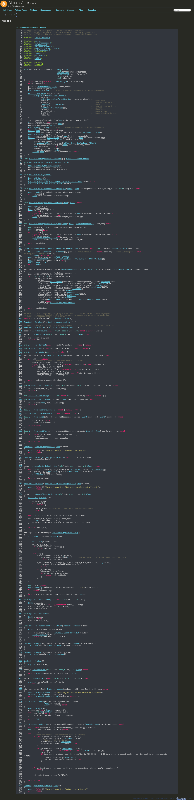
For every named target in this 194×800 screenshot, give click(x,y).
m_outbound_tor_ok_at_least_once (65, 181)
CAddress (60, 252)
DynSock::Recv (39, 670)
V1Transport (34, 536)
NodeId (54, 536)
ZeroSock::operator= (45, 447)
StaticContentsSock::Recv (45, 466)
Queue (76, 643)
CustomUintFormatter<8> (58, 99)
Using (43, 99)
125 (19, 248)
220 (19, 417)
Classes (71, 10)
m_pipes (34, 645)
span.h (38, 57)
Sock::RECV (67, 749)
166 (19, 322)
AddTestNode (34, 262)
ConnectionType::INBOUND (62, 303)
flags (79, 334)
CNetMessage (34, 587)
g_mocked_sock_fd (60, 318)
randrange (105, 282)
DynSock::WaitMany (38, 724)
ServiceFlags (63, 73)
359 (19, 661)
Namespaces (46, 10)
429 (19, 785)
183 (19, 352)
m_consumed (97, 469)
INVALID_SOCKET (68, 327)
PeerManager (61, 81)
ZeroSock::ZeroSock (33, 322)
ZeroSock (28, 447)
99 (19, 203)
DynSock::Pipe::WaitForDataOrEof (45, 626)
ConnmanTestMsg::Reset (40, 174)
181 (19, 348)
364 (19, 670)
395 (19, 724)
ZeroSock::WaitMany (38, 431)
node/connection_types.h (47, 48)
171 (19, 331)
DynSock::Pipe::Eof (38, 613)
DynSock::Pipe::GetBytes (44, 494)
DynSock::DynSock (32, 643)
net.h (37, 41)
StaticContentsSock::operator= (60, 483)
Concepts (60, 10)
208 (19, 396)
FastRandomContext (122, 269)
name (64, 399)
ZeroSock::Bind (35, 348)
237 (19, 447)
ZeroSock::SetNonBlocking (42, 410)
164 (19, 318)
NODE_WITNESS (95, 259)
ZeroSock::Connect (37, 345)
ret (41, 712)
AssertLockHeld (39, 634)
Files (81, 10)
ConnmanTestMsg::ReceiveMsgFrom (45, 224)
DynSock (85, 750)
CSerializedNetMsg (37, 94)
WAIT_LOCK (33, 498)
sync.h (38, 59)
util (14, 15)
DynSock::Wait (36, 701)
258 (19, 483)
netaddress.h (41, 44)
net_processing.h (43, 43)
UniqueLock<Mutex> (72, 626)
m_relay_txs (53, 138)
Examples (91, 10)
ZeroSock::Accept (55, 355)
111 (19, 224)
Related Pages (21, 10)
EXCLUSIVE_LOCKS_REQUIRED (66, 633)
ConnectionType (119, 248)
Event (84, 417)
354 (19, 652)
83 (19, 174)
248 (19, 466)
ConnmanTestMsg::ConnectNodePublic (48, 248)
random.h (39, 53)
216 (19, 410)
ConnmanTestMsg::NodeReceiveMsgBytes (47, 188)
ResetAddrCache (35, 178)
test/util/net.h (42, 37)
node (66, 69)
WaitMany (48, 712)
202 (19, 385)
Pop (56, 696)
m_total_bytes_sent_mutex (46, 166)
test (8, 15)
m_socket (53, 327)
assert (31, 131)
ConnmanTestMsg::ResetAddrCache (45, 159)
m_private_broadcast (38, 181)
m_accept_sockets (55, 645)
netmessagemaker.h (44, 46)
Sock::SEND (67, 738)
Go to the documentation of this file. (31, 28)
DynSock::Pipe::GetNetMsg (65, 533)
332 (19, 613)
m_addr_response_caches (77, 159)
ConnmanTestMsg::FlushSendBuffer (45, 203)
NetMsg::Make (38, 95)
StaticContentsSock (33, 483)
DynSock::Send (39, 678)
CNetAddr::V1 (47, 104)
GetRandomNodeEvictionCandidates (77, 269)
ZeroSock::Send (39, 331)
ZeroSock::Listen (36, 352)
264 (19, 494)
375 (19, 689)
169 (19, 327)
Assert (31, 629)
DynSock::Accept (55, 689)
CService (59, 104)
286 (19, 533)
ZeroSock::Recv (39, 334)
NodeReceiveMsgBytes (42, 238)
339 (19, 626)
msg (42, 587)
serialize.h (40, 55)
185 (19, 355)
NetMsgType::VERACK (86, 143)
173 (19, 334)
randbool (76, 289)
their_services (54, 139)
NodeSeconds (56, 282)
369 (19, 678)
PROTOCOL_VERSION (91, 132)
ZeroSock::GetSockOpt (38, 385)
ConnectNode (49, 252)
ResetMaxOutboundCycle (39, 180)
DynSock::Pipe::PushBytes (42, 599)
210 (19, 399)
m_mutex (42, 498)
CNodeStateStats (36, 134)
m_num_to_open (56, 183)
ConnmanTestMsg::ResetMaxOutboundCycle (48, 162)
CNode (59, 69)
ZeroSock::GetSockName (39, 399)
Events (49, 710)
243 (19, 457)
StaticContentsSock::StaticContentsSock (44, 457)
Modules (33, 10)
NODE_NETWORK (79, 259)
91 (19, 188)
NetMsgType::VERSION (56, 95)
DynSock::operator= (43, 785)
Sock (50, 322)
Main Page (7, 10)
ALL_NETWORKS (54, 299)
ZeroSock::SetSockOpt (38, 396)
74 (19, 159)
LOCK (30, 166)
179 (19, 345)
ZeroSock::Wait (36, 417)
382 (19, 701)
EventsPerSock (93, 431)
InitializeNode (44, 87)
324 (19, 599)
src (2, 15)
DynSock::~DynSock (33, 661)
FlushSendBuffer (36, 90)
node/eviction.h (42, 50)
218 (19, 413)
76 (19, 162)
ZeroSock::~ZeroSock (34, 327)
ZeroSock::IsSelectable (41, 413)
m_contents (76, 469)
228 (19, 431)
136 (19, 269)
